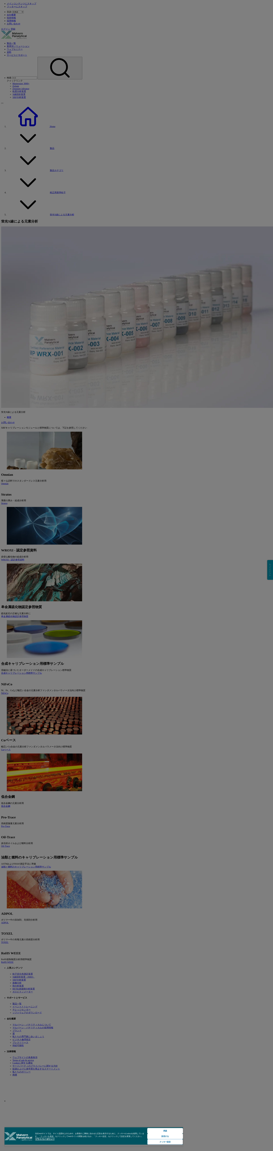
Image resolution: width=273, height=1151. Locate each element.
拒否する (165, 1136)
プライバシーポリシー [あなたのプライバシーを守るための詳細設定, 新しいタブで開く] (45, 1139)
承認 (165, 1131)
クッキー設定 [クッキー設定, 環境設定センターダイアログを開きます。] (165, 1142)
